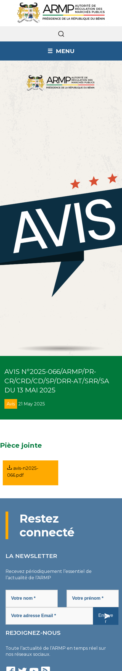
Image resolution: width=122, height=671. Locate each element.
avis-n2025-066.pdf (22, 471)
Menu (65, 51)
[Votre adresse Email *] (49, 616)
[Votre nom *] (32, 598)
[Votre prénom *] (93, 598)
